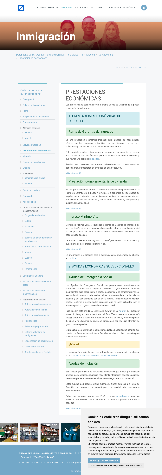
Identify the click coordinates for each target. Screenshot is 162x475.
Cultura (28, 221)
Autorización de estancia (37, 315)
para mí (28, 183)
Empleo (26, 167)
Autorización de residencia (38, 304)
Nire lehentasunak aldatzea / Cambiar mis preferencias (116, 466)
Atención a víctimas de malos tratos (37, 283)
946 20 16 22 (42, 462)
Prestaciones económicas (33, 58)
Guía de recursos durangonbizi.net (31, 92)
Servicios (66, 7)
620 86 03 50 (57, 463)
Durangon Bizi (106, 54)
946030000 (26, 462)
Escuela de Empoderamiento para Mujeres (39, 239)
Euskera (28, 257)
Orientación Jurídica (34, 346)
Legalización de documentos (39, 341)
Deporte (29, 232)
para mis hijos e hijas (35, 178)
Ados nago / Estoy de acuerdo (104, 460)
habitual (28, 132)
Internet (28, 252)
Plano (25, 111)
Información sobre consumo (38, 246)
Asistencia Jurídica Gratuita (38, 352)
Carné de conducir (31, 190)
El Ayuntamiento (47, 7)
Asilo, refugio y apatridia (36, 326)
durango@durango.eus (79, 462)
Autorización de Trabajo (36, 309)
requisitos (94, 159)
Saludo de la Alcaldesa (34, 105)
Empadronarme (30, 122)
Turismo (101, 7)
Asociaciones (29, 202)
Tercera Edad (31, 269)
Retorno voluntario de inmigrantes (35, 334)
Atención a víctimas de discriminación (34, 292)
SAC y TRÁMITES (84, 7)
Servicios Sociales (32, 145)
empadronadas (123, 396)
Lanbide (72, 258)
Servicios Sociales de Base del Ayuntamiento (94, 355)
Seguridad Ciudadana (33, 275)
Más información (74, 173)
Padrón (122, 311)
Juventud (29, 226)
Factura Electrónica (122, 7)
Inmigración (88, 54)
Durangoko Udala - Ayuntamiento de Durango (40, 54)
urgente (28, 138)
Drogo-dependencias (35, 215)
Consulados (28, 196)
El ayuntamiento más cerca (36, 116)
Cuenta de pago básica (34, 162)
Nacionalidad (31, 321)
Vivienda (27, 156)
